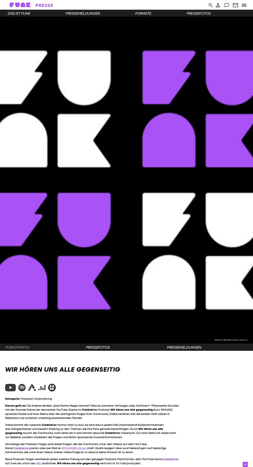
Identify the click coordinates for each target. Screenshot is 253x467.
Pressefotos (199, 13)
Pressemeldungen (83, 13)
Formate (143, 13)
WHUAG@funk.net (74, 448)
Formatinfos (17, 347)
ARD (39, 463)
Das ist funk (19, 13)
